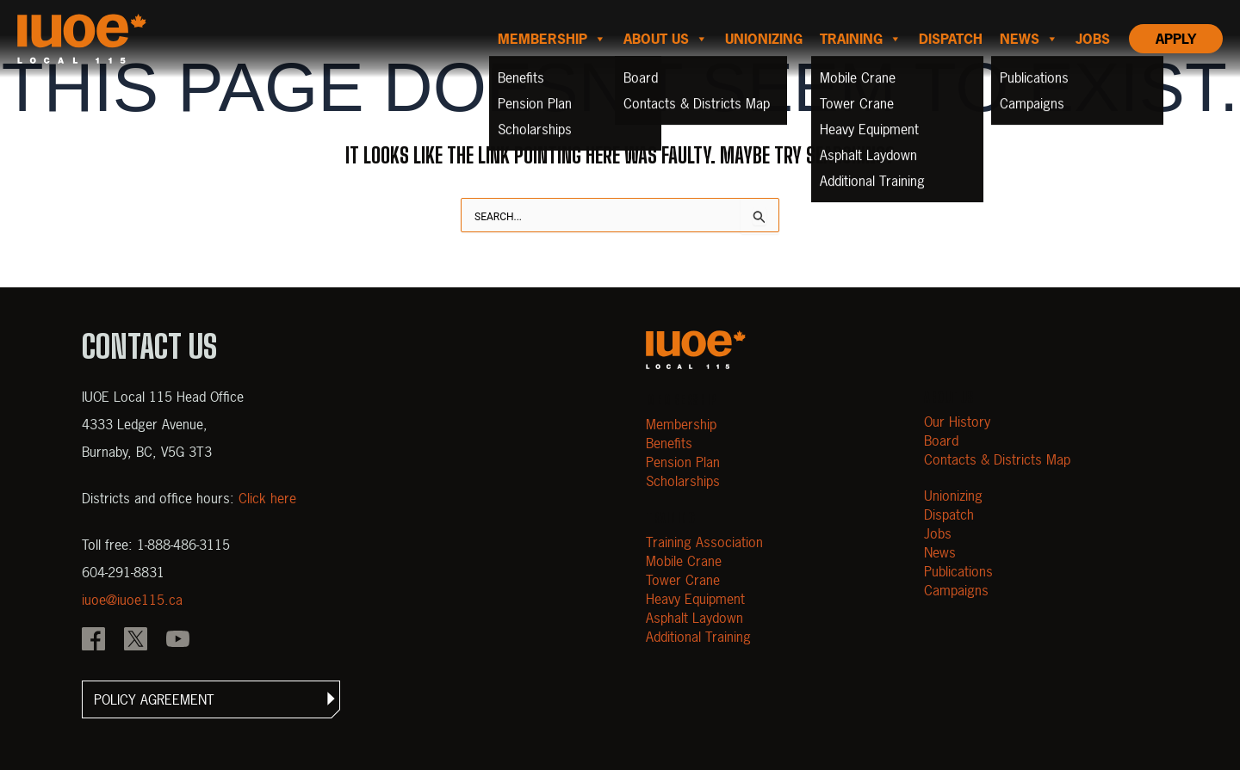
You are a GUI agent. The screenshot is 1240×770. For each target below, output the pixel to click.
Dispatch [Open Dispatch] (949, 514)
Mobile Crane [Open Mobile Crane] (684, 560)
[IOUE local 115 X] (135, 641)
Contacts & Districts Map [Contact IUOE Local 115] (997, 459)
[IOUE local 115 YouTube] (177, 641)
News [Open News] (940, 552)
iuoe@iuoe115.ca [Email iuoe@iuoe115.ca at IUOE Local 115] (132, 599)
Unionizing (764, 38)
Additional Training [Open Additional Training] (698, 636)
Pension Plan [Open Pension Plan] (683, 462)
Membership (552, 39)
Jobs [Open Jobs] (938, 533)
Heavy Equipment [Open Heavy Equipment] (695, 598)
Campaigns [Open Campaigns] (956, 590)
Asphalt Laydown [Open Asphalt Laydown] (694, 617)
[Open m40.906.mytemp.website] (696, 349)
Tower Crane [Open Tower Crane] (683, 579)
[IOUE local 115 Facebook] (93, 641)
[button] (211, 699)
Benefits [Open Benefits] (669, 443)
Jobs (1093, 38)
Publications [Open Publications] (958, 571)
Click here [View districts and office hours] (267, 498)
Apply (1176, 38)
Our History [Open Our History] (957, 421)
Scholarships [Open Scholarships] (683, 480)
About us (665, 39)
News (1029, 39)
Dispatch (951, 38)
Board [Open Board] (941, 440)
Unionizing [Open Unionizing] (953, 495)
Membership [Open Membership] (681, 424)
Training (861, 39)
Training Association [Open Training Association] (704, 542)
